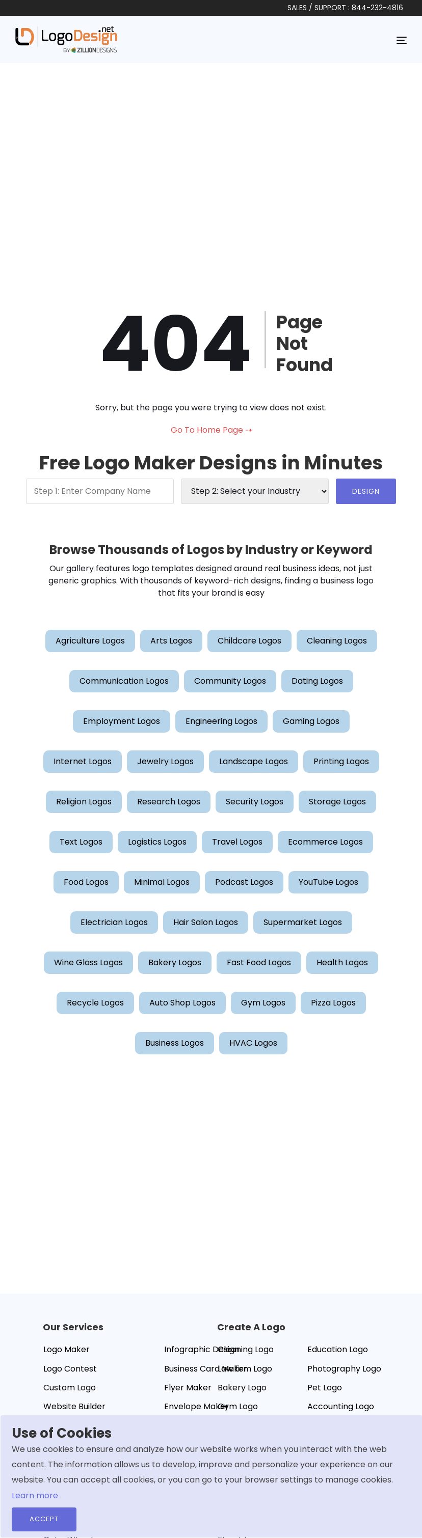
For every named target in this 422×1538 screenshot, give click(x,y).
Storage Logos (337, 801)
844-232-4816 (377, 8)
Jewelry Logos (165, 761)
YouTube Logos (328, 882)
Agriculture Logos (90, 641)
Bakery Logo (242, 1387)
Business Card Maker (205, 1369)
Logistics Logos (157, 842)
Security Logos (254, 801)
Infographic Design (202, 1349)
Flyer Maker (188, 1387)
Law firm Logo (245, 1369)
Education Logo (337, 1349)
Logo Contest (70, 1369)
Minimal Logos (162, 882)
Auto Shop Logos (182, 1003)
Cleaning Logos (337, 641)
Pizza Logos (333, 1003)
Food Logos (86, 882)
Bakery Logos (174, 962)
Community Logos (230, 681)
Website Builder (74, 1406)
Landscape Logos (253, 761)
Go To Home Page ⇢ (211, 430)
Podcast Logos (244, 882)
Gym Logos (263, 1003)
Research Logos (168, 801)
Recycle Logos (95, 1003)
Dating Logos (317, 681)
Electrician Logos (114, 922)
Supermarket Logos (302, 922)
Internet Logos (83, 761)
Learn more (35, 1495)
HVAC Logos (253, 1043)
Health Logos (342, 962)
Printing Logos (341, 761)
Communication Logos (124, 681)
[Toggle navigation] (402, 40)
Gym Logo (238, 1406)
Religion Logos (84, 801)
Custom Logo (69, 1387)
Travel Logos (237, 842)
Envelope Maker (196, 1406)
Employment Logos (121, 721)
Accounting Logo (340, 1406)
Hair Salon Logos (205, 922)
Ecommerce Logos (325, 842)
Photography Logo (344, 1369)
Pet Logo (324, 1387)
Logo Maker (66, 1349)
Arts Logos (171, 641)
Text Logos (81, 842)
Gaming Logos (311, 721)
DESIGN (366, 491)
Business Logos (174, 1043)
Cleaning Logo (246, 1349)
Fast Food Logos (259, 962)
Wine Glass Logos (88, 962)
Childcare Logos (249, 641)
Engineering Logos (221, 721)
